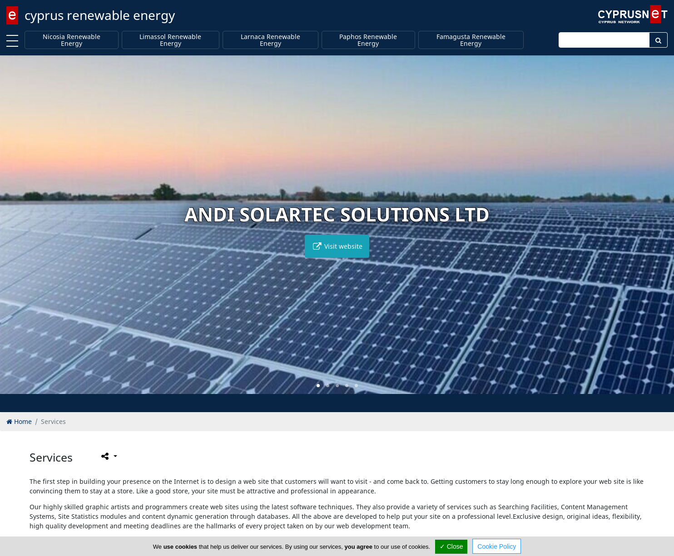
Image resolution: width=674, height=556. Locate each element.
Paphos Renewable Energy (368, 40)
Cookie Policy (496, 546)
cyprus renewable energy (100, 15)
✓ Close (451, 546)
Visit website (337, 246)
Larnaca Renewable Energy (270, 40)
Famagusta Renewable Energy (471, 40)
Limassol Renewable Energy (170, 40)
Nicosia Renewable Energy (71, 40)
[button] (318, 385)
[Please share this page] (108, 456)
